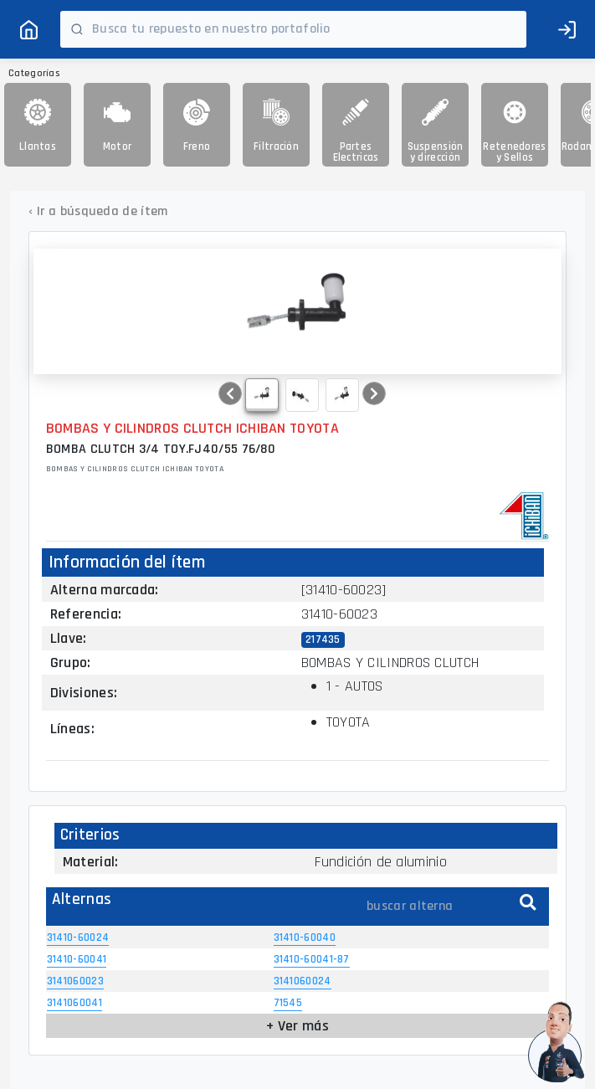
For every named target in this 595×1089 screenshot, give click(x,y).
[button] (230, 393)
